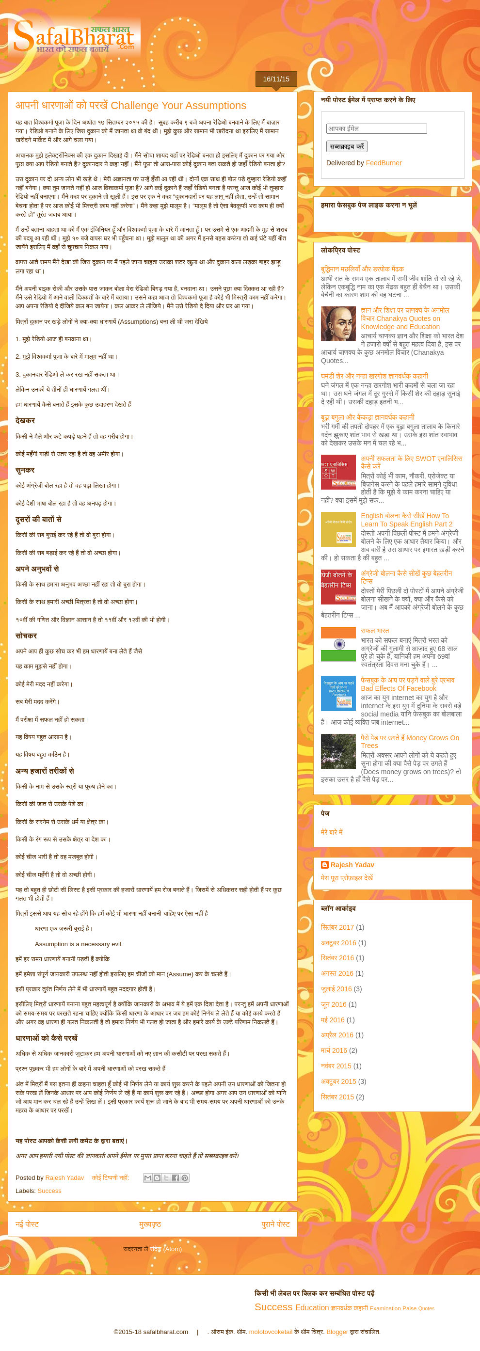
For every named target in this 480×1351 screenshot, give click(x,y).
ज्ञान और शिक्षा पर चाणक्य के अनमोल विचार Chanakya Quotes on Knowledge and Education (405, 318)
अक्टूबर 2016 (338, 943)
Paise (409, 1308)
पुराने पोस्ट (276, 1224)
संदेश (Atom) (166, 1249)
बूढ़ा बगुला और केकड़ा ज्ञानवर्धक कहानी (368, 417)
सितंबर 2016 (337, 958)
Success (50, 1190)
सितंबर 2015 (337, 1097)
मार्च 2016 (334, 1050)
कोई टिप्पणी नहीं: (111, 1177)
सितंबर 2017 (337, 927)
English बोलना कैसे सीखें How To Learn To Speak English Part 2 (407, 520)
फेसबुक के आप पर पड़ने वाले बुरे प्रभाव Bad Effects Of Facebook (408, 684)
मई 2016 (333, 1020)
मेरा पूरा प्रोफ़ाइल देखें (347, 878)
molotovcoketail (271, 1331)
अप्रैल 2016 (337, 1035)
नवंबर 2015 (336, 1066)
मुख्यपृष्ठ (150, 1224)
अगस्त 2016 (337, 973)
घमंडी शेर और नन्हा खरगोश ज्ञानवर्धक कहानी (374, 376)
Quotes (426, 1308)
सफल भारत (375, 631)
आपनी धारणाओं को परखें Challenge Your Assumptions (131, 105)
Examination (385, 1308)
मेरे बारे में (332, 832)
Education (312, 1307)
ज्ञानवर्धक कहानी (349, 1308)
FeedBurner (384, 163)
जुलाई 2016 (336, 989)
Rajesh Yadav (352, 865)
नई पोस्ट (27, 1224)
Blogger (337, 1331)
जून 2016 (334, 1004)
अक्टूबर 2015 (338, 1081)
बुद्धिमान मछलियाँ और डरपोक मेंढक (362, 269)
